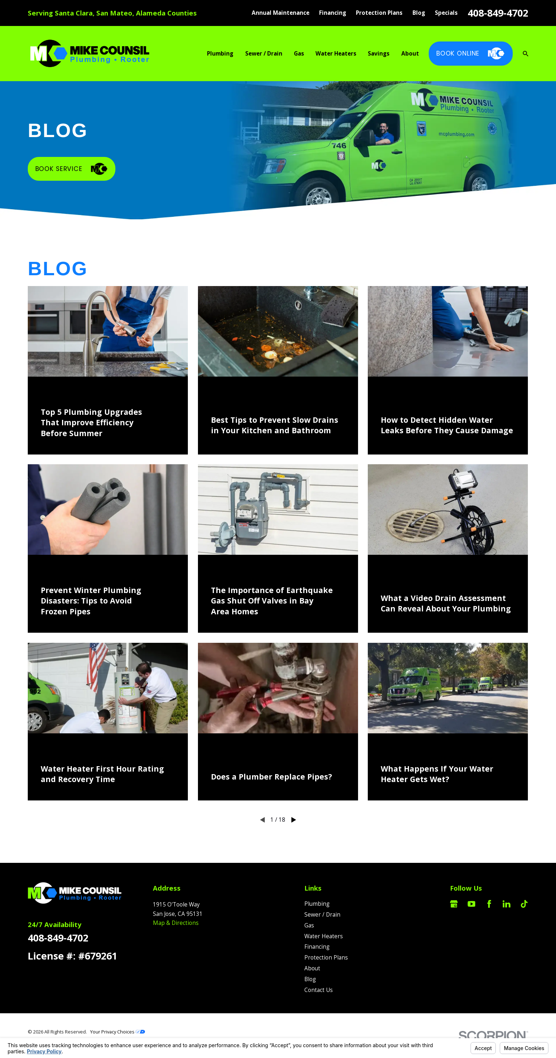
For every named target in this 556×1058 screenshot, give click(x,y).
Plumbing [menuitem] (220, 53)
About (312, 968)
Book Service (71, 168)
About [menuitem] (410, 53)
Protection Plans (379, 13)
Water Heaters (323, 936)
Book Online (471, 53)
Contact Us (318, 990)
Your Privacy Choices (117, 1031)
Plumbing (317, 904)
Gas (309, 925)
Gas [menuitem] (299, 53)
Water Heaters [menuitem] (335, 53)
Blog (418, 13)
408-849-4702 (498, 12)
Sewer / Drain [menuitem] (263, 53)
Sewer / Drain (322, 914)
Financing (332, 13)
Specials (446, 13)
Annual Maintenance (280, 13)
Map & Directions (176, 923)
